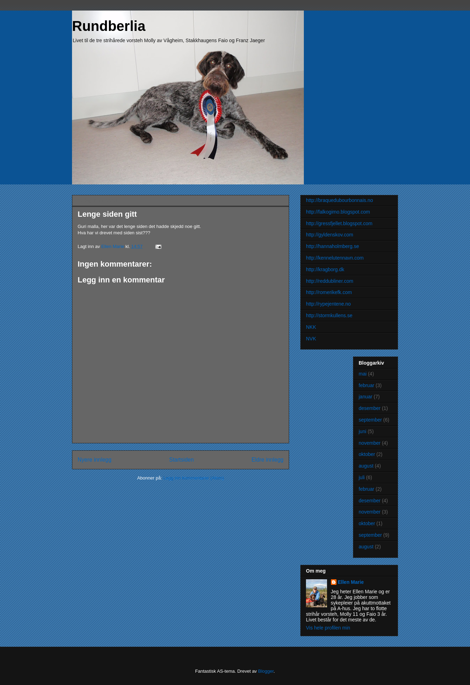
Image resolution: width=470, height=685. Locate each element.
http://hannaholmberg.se (332, 246)
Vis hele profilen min (328, 628)
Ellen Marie (351, 582)
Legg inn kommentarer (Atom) (193, 478)
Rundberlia (108, 26)
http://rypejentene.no (328, 304)
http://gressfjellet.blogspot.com (339, 223)
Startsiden (181, 460)
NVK (311, 338)
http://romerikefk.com (329, 292)
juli (362, 477)
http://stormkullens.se (329, 315)
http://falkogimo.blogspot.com (338, 212)
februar (366, 385)
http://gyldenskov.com (329, 234)
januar (365, 396)
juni (362, 431)
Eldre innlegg (267, 460)
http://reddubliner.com (329, 281)
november (369, 443)
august (366, 466)
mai (363, 374)
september (370, 420)
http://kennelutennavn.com (335, 258)
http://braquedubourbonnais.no (339, 200)
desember (369, 408)
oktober (367, 454)
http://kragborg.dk (325, 269)
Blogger (266, 671)
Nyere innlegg (94, 460)
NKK (311, 327)
